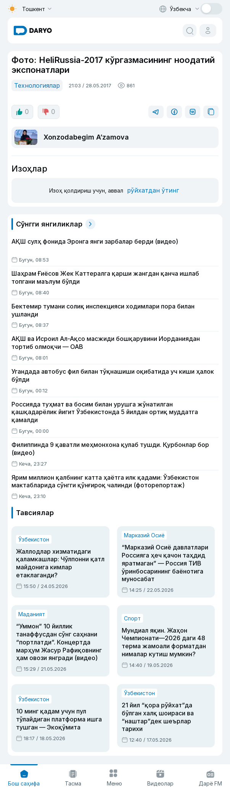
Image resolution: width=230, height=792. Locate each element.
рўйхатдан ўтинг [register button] (150, 189)
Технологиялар (35, 85)
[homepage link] (33, 30)
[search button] (189, 30)
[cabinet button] (207, 30)
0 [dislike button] (47, 111)
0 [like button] (22, 111)
